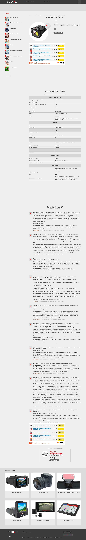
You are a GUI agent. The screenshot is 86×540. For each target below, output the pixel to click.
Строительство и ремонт (16, 22)
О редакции (46, 1)
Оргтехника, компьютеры (16, 56)
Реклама (9, 536)
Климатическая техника (16, 50)
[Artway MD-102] (17, 509)
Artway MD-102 (17, 520)
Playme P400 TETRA (43, 492)
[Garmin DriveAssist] (69, 509)
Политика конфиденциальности (38, 537)
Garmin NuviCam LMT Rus (43, 520)
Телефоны (12, 44)
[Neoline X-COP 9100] (17, 482)
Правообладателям (58, 537)
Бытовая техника (14, 17)
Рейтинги (27, 1)
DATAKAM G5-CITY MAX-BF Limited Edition (69, 492)
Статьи (32, 1)
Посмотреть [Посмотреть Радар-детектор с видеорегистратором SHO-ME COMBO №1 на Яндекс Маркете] (60, 45)
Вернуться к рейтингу (58, 33)
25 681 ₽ (54, 52)
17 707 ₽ (54, 45)
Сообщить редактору (67, 534)
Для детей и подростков (15, 39)
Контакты (34, 536)
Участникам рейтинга (12, 538)
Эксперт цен (12, 2)
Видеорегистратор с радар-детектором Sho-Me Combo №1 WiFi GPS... (42, 60)
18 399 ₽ (54, 49)
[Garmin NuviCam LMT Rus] (43, 509)
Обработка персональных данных (49, 537)
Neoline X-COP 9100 (17, 492)
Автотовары (13, 28)
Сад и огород (13, 67)
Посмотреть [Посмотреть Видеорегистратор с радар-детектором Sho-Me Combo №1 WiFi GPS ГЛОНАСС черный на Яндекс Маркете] (60, 59)
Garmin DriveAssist (69, 520)
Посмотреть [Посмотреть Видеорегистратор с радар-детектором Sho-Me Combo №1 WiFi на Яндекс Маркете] (60, 49)
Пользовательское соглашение (27, 537)
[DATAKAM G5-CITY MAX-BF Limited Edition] (69, 482)
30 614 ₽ (54, 56)
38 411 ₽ (54, 59)
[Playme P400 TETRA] (43, 482)
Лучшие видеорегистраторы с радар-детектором (66, 25)
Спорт (11, 61)
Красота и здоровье (14, 33)
